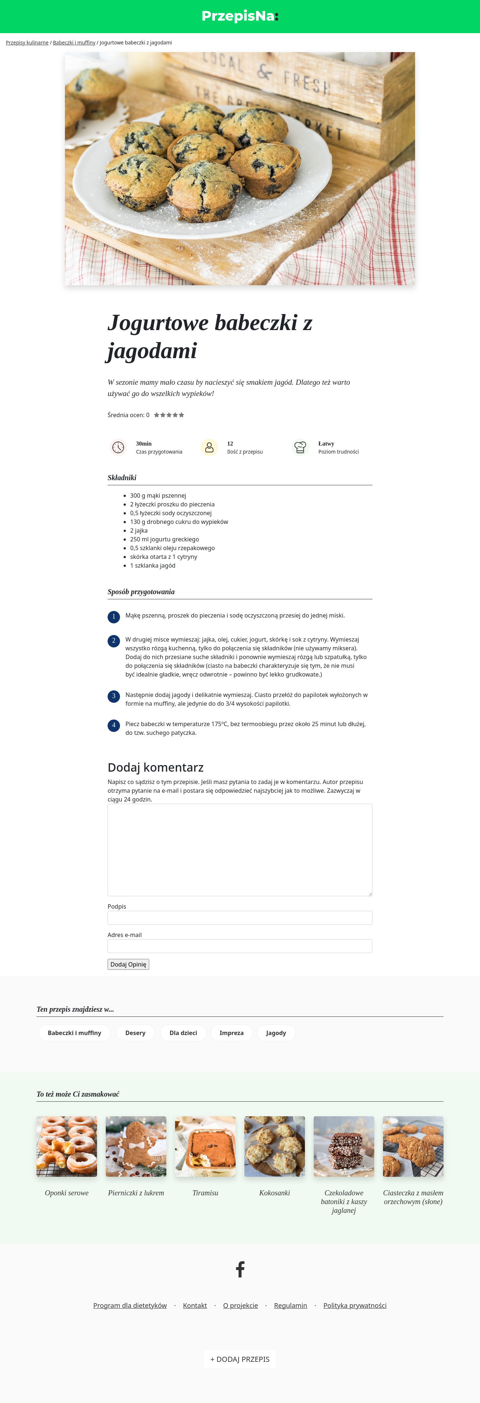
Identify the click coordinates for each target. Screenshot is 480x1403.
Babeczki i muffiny (74, 1033)
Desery (135, 1033)
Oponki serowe (67, 1193)
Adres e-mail (125, 935)
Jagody (276, 1033)
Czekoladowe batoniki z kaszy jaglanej (344, 1201)
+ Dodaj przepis (240, 1359)
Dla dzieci (183, 1033)
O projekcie (240, 1305)
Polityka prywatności (355, 1305)
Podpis (117, 906)
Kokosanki (274, 1193)
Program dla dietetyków (130, 1305)
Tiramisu (205, 1193)
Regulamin (290, 1305)
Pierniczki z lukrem (136, 1193)
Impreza (232, 1033)
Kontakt (195, 1305)
